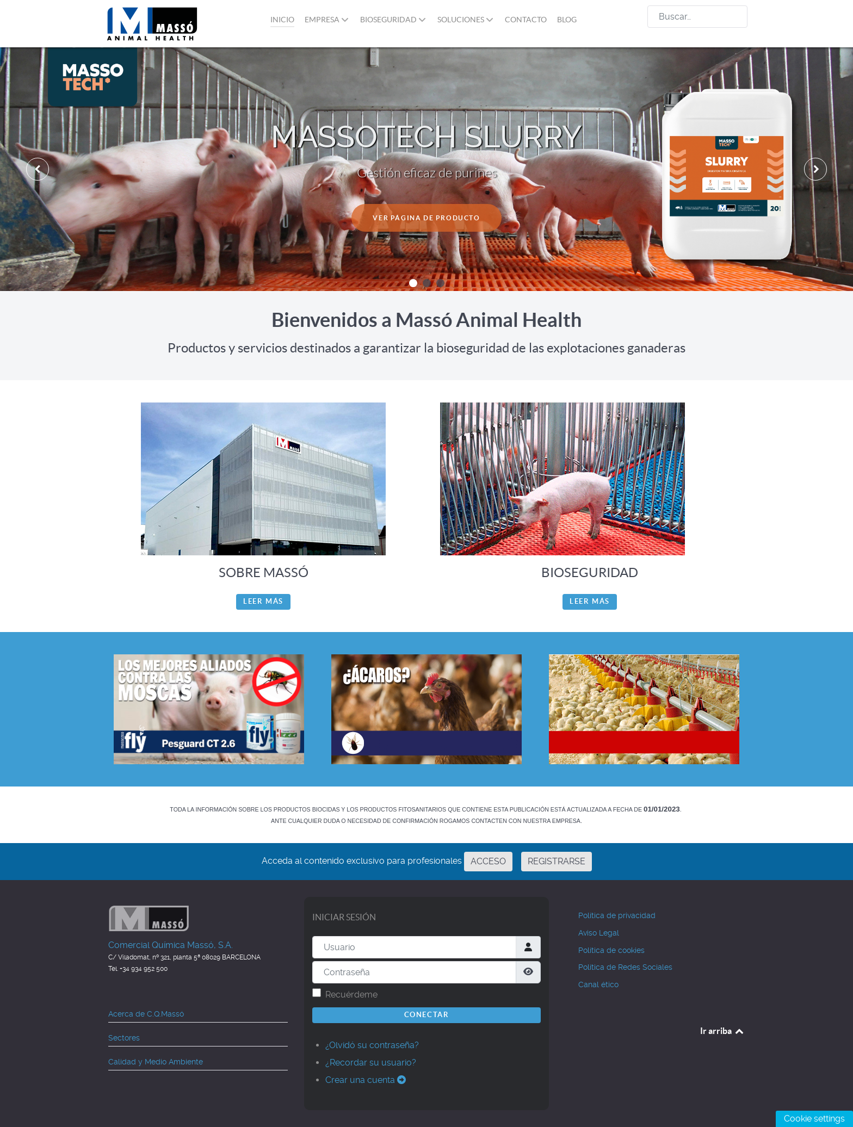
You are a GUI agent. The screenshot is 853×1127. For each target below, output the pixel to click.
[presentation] (37, 169)
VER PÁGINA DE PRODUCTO (426, 217)
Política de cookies (611, 950)
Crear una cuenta (365, 1080)
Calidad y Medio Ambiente (155, 1061)
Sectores (124, 1037)
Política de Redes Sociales (625, 967)
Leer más (263, 601)
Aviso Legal (598, 932)
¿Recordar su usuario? (370, 1062)
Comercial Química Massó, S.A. (170, 945)
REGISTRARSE (556, 861)
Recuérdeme (351, 994)
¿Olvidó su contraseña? (372, 1045)
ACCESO (488, 861)
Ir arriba (722, 1031)
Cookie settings (814, 1118)
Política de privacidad (617, 915)
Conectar (426, 1015)
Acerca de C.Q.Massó (146, 1014)
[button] (413, 283)
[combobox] (697, 16)
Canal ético (598, 984)
